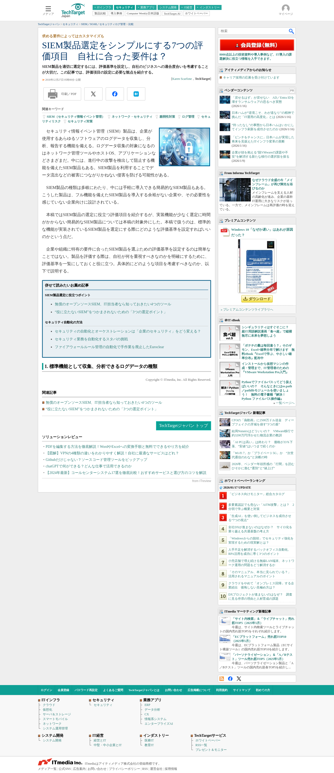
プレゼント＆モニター (211, 750)
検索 (292, 31)
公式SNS (65, 769)
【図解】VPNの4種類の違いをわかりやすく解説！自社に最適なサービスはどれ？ (112, 453)
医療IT (149, 740)
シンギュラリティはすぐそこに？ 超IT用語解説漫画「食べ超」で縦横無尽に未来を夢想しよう (267, 331)
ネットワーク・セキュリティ (132, 116)
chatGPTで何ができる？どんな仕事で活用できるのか (89, 466)
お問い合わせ (173, 690)
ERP (147, 705)
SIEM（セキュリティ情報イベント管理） (76, 116)
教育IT (149, 745)
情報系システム (155, 719)
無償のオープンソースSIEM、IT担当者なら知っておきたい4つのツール (113, 304)
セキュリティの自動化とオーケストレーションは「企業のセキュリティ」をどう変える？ (128, 331)
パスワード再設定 (86, 690)
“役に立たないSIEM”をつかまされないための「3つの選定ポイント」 (111, 312)
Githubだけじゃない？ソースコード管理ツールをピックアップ (96, 460)
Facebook (230, 678)
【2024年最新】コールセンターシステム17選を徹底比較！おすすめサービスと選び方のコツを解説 (126, 473)
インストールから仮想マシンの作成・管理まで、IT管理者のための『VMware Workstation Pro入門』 (265, 368)
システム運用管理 (55, 728)
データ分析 (152, 709)
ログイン (46, 690)
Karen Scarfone (182, 79)
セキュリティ (103, 705)
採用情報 (171, 769)
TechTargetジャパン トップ (183, 425)
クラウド (49, 705)
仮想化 (47, 709)
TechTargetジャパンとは (144, 690)
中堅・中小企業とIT (108, 745)
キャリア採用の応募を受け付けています (251, 77)
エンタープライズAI (159, 724)
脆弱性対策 (167, 116)
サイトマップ (241, 690)
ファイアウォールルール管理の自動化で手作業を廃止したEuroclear (109, 347)
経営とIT (100, 740)
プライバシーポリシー (124, 769)
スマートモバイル (55, 719)
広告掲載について (199, 690)
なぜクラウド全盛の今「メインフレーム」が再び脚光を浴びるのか (272, 184)
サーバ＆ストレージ (57, 714)
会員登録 (63, 690)
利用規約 (222, 690)
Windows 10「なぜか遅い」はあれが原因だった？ (262, 232)
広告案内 (79, 769)
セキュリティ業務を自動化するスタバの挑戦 (91, 339)
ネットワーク (52, 724)
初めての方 (263, 690)
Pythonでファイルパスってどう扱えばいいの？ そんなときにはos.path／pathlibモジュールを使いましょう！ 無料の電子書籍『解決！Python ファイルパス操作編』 (267, 390)
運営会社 (156, 769)
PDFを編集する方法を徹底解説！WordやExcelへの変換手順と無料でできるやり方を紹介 (117, 447)
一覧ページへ (285, 403)
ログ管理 (188, 116)
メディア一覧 (47, 769)
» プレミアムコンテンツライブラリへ (247, 309)
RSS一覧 (201, 745)
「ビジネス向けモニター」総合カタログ (256, 494)
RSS (221, 678)
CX (147, 714)
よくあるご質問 (113, 690)
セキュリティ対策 (80, 121)
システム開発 (52, 740)
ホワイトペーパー (207, 740)
